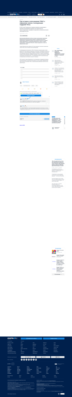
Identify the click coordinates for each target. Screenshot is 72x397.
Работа (44, 350)
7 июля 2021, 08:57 (22, 33)
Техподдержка (10, 350)
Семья (55, 342)
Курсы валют (46, 12)
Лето (33, 347)
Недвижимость (15, 12)
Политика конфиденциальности (55, 391)
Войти (23, 119)
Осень (44, 345)
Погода (29, 12)
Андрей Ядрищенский (27, 85)
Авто (21, 342)
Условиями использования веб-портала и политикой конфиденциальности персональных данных (49, 385)
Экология (55, 348)
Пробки (64, 12)
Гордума (33, 85)
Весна (22, 345)
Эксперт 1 (23, 105)
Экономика (55, 350)
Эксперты (56, 12)
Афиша (38, 12)
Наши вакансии (10, 348)
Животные (22, 351)
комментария (23, 35)
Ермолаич (23, 98)
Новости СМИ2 (22, 125)
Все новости (10, 12)
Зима (33, 342)
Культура (34, 345)
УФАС (36, 85)
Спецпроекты (56, 351)
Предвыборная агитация (12, 351)
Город (22, 347)
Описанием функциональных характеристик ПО (43, 384)
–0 (48, 103)
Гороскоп (42, 12)
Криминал (34, 344)
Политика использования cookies (41, 388)
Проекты (60, 12)
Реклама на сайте (10, 342)
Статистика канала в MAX (12, 353)
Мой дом (34, 348)
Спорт (55, 344)
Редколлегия (52, 12)
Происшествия (45, 348)
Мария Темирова (26, 81)
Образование (35, 353)
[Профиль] (64, 14)
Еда (21, 350)
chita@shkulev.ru (18, 386)
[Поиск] (59, 14)
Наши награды (10, 347)
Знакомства (25, 12)
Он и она (44, 344)
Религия (44, 353)
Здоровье (22, 353)
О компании (9, 345)
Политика (44, 347)
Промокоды (20, 12)
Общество (45, 342)
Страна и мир (56, 347)
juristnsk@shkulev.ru (28, 387)
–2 (48, 111)
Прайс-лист (9, 344)
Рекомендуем (58, 159)
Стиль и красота (56, 345)
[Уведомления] (62, 14)
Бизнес (22, 344)
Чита (21, 85)
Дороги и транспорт (24, 348)
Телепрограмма (34, 12)
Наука (34, 350)
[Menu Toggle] (8, 14)
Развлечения (45, 351)
